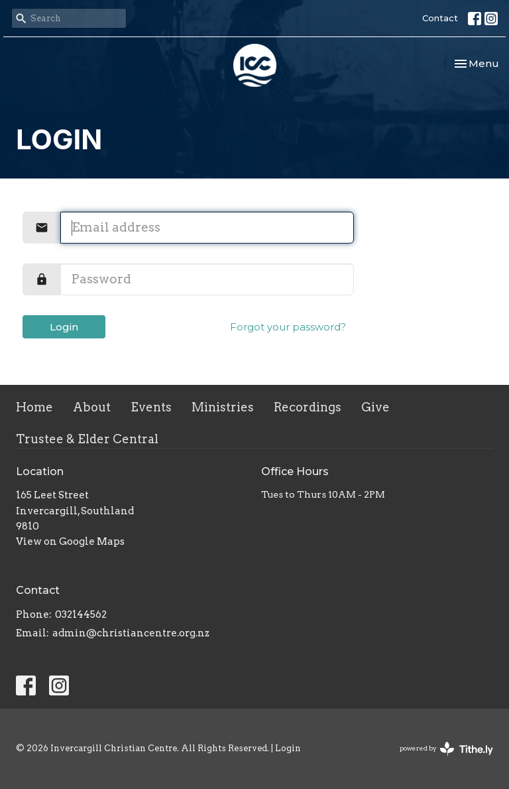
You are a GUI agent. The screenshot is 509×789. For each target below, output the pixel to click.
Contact (440, 18)
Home (34, 407)
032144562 (81, 614)
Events (151, 407)
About (92, 407)
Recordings (307, 407)
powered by (446, 749)
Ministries (223, 407)
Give (375, 407)
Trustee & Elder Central (87, 439)
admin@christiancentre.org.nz (130, 633)
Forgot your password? (288, 327)
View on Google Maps (70, 541)
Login (64, 327)
